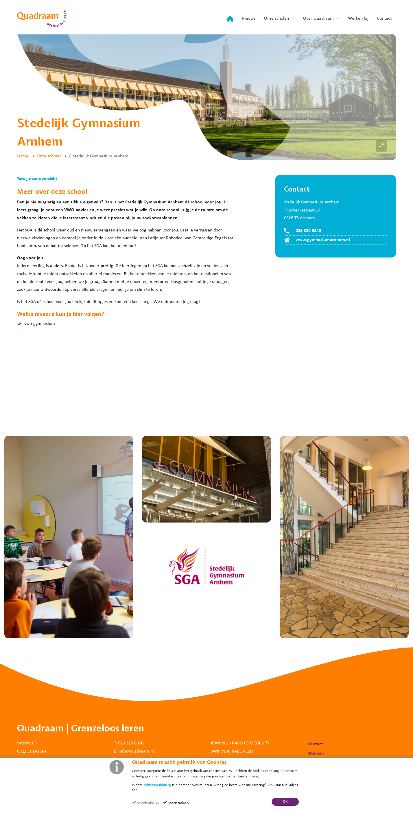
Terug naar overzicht (37, 178)
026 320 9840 (308, 231)
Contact (384, 18)
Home (22, 156)
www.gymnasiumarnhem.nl (323, 240)
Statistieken (178, 803)
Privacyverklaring (157, 785)
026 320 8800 (130, 743)
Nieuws (248, 18)
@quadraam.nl (140, 751)
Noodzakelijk (148, 803)
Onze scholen (279, 18)
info (122, 751)
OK (285, 801)
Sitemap (316, 753)
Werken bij (358, 18)
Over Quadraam (321, 18)
